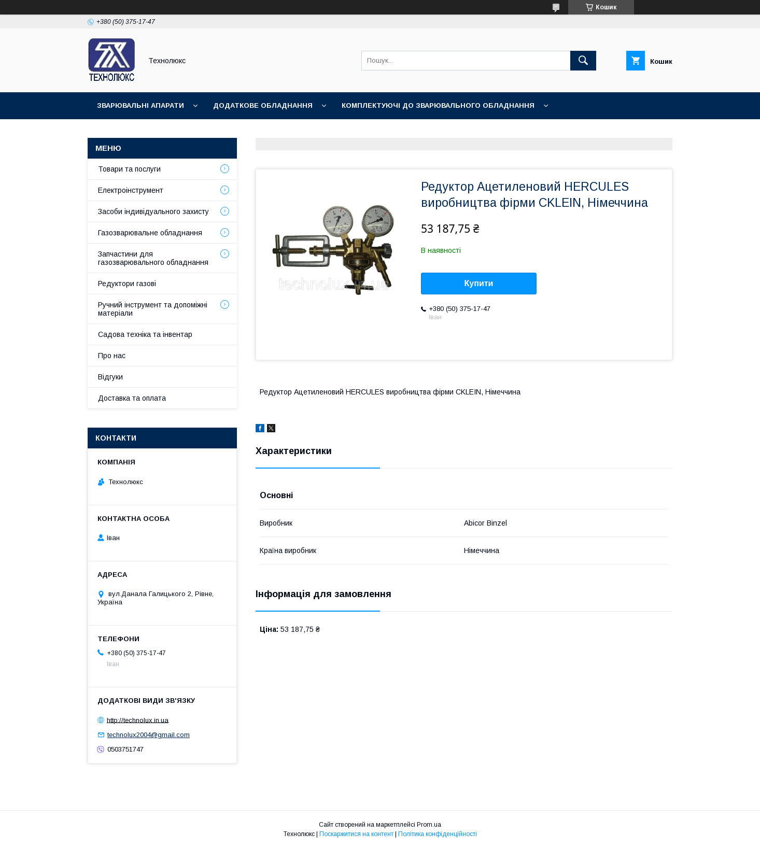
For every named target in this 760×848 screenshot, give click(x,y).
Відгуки (110, 377)
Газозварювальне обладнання (150, 233)
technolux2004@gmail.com (148, 735)
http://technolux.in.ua (137, 720)
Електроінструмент (130, 190)
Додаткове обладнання (263, 105)
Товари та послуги (129, 169)
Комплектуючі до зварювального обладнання (438, 105)
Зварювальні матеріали (144, 132)
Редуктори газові (127, 283)
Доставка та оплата (132, 398)
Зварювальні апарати (140, 105)
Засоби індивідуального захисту (153, 211)
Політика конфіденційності (437, 834)
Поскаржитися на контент (356, 834)
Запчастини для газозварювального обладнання (153, 258)
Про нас (111, 355)
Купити (479, 283)
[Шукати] (583, 60)
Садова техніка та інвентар (145, 334)
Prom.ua (429, 824)
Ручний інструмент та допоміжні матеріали (152, 309)
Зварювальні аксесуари (269, 132)
